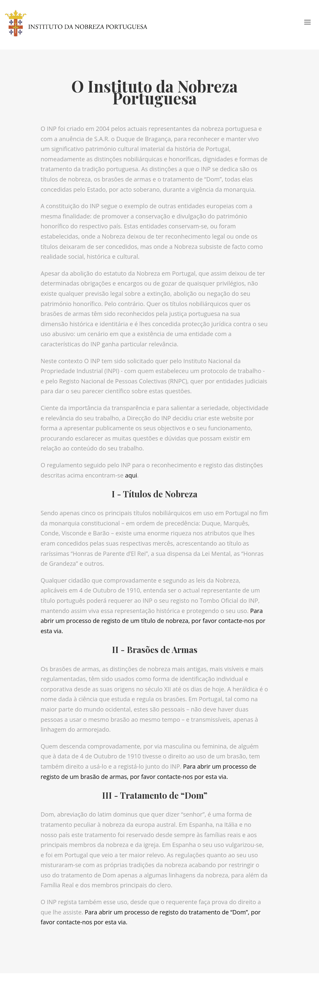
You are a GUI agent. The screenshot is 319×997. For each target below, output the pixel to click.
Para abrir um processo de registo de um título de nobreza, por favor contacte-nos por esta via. (153, 621)
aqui (131, 475)
